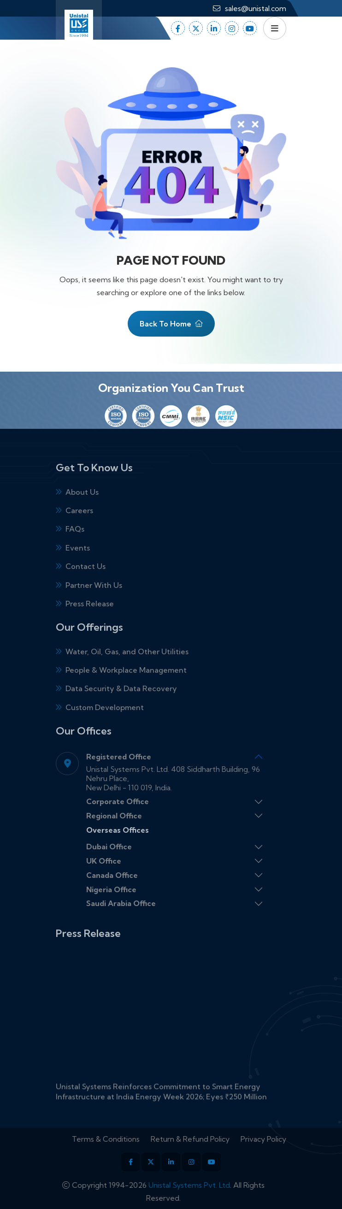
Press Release (89, 616)
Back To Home (171, 326)
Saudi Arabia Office (121, 916)
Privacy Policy (276, 1139)
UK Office (103, 873)
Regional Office (114, 828)
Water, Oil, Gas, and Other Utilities (127, 664)
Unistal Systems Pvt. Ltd (176, 1185)
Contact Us (85, 578)
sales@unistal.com (255, 8)
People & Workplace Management (126, 682)
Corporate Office (117, 814)
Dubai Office (109, 859)
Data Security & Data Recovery (121, 701)
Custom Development (104, 719)
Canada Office (112, 887)
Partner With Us (93, 597)
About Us (82, 504)
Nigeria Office (111, 902)
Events (77, 560)
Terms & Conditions (118, 1139)
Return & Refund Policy (202, 1139)
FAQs (74, 541)
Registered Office (118, 769)
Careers (79, 522)
